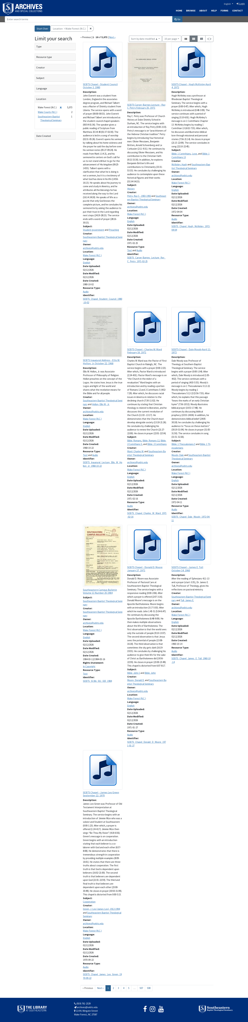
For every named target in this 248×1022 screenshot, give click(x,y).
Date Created (43, 135)
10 (170, 38)
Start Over (42, 28)
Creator (40, 67)
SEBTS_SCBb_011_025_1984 (97, 681)
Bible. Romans (134, 440)
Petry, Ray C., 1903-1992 (139, 195)
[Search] (88, 19)
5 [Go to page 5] (128, 988)
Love (194, 153)
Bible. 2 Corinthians (157, 444)
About (203, 10)
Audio (86, 291)
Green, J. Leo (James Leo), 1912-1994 (101, 909)
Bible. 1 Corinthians (181, 153)
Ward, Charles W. (135, 451)
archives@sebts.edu (93, 248)
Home (179, 10)
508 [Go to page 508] (148, 988)
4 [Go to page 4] (123, 988)
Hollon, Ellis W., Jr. (101, 404)
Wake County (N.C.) (47, 112)
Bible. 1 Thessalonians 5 (183, 444)
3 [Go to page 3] (118, 988)
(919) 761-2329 (82, 1003)
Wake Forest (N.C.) (92, 255)
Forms (224, 10)
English (227, 3)
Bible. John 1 (133, 672)
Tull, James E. (187, 600)
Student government (93, 229)
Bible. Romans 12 (151, 440)
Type (39, 46)
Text (129, 250)
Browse (191, 10)
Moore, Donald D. (135, 680)
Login (241, 3)
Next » (112, 37)
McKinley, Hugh (179, 164)
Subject (40, 78)
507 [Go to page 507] (141, 988)
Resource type (44, 57)
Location (41, 99)
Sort (144, 38)
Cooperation (89, 901)
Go (177, 19)
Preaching (114, 229)
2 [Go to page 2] (113, 988)
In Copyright (89, 666)
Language (41, 88)
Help (214, 10)
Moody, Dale (178, 455)
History (131, 188)
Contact (237, 10)
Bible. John (150, 672)
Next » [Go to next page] (100, 988)
